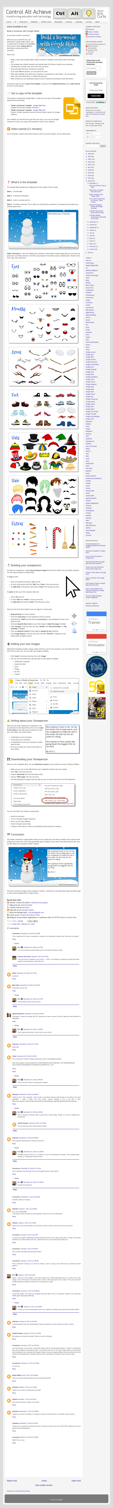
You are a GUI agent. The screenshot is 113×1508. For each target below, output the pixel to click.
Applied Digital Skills (92, 265)
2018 (89, 175)
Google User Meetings (93, 416)
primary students (91, 476)
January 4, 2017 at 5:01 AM (26, 1275)
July (91, 233)
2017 (89, 178)
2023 (89, 162)
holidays (88, 424)
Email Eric (91, 29)
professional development (94, 478)
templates (89, 508)
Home (9, 22)
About (97, 22)
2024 (89, 159)
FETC (87, 335)
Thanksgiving (90, 510)
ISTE (87, 436)
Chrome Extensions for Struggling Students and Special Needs (95, 545)
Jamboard (89, 439)
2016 (89, 181)
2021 (89, 167)
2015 (89, 252)
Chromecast (89, 297)
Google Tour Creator (92, 411)
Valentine (88, 518)
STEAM (88, 500)
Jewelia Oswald (23, 1123)
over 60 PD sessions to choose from (63, 917)
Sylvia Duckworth (18, 1014)
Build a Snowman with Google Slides (96, 195)
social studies (90, 495)
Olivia (14, 973)
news (87, 461)
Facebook (89, 332)
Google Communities (92, 364)
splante (14, 1399)
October (92, 225)
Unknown (15, 1044)
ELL (87, 325)
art (86, 268)
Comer (14, 1056)
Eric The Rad (90, 123)
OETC (88, 466)
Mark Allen (15, 985)
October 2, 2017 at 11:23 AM (28, 1387)
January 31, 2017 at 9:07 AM (30, 1345)
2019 (89, 173)
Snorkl (88, 493)
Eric (19, 947)
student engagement (92, 503)
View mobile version (43, 1485)
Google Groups (90, 382)
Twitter (26, 907)
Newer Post (12, 1481)
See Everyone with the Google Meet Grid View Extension (95, 562)
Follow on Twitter (93, 32)
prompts (88, 481)
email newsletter (26, 905)
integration (89, 431)
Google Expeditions (92, 377)
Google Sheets (90, 404)
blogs (87, 280)
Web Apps (89, 523)
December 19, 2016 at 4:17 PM (33, 947)
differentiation (90, 310)
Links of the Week (91, 446)
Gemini (88, 345)
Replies (16, 943)
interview (88, 434)
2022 (89, 164)
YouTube (88, 535)
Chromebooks (90, 295)
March (92, 244)
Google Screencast (92, 399)
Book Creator (90, 285)
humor (88, 426)
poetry (88, 473)
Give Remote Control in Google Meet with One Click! (95, 584)
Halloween (89, 421)
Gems (87, 347)
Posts (89, 133)
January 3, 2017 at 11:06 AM (30, 1261)
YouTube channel (27, 910)
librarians (88, 444)
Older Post (76, 1481)
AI (15, 22)
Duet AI (88, 317)
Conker (88, 305)
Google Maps (90, 389)
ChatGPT (89, 292)
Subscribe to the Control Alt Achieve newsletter (94, 62)
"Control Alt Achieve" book (30, 915)
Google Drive (90, 372)
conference (89, 302)
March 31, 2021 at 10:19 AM (29, 1437)
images (88, 429)
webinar (88, 528)
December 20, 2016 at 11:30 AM (33, 1152)
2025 (89, 156)
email (87, 327)
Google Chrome (91, 359)
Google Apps (90, 354)
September (93, 227)
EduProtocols (90, 322)
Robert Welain (17, 1375)
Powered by (96, 102)
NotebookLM (90, 463)
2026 (89, 154)
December (93, 183)
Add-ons (88, 260)
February (93, 246)
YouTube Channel (93, 34)
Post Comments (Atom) (22, 1491)
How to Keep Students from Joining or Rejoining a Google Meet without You (95, 590)
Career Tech (89, 288)
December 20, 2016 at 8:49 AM (28, 1094)
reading (88, 483)
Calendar (78, 22)
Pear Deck (89, 468)
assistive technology (92, 275)
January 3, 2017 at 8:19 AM (29, 1235)
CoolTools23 (89, 307)
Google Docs (90, 367)
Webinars (34, 22)
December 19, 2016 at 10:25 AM (30, 985)
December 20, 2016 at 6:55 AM (33, 1080)
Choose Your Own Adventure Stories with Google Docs (95, 568)
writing (32, 924)
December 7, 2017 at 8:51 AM (27, 1399)
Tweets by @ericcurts (92, 606)
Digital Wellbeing (91, 315)
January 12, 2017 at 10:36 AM (30, 1291)
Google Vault (90, 419)
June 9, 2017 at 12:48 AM (30, 1375)
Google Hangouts (91, 384)
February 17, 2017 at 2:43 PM (30, 1363)
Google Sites (90, 406)
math (87, 453)
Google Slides (16, 924)
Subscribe (96, 96)
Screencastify (90, 491)
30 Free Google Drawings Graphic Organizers (94, 596)
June (91, 235)
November (93, 222)
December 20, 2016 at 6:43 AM (26, 1056)
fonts (87, 340)
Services (69, 22)
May (91, 238)
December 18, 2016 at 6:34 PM (30, 933)
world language (90, 530)
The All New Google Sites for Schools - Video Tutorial (97, 200)
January (92, 249)
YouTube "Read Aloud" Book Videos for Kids (96, 211)
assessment (89, 273)
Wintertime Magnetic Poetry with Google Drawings (96, 206)
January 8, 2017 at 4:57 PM (39, 956)
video (87, 520)
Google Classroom (91, 362)
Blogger (60, 1499)
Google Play (89, 397)
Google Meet (90, 392)
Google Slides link (39, 105)
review (88, 486)
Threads (88, 513)
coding (88, 300)
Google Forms (90, 379)
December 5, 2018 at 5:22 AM (28, 1423)
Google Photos (90, 394)
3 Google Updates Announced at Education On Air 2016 (97, 217)
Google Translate (91, 414)
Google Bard (90, 357)
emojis (88, 330)
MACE (88, 448)
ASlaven (15, 1223)
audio (87, 278)
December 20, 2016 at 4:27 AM (28, 1044)
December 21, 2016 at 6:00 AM (30, 1197)
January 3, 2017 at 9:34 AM (29, 1249)
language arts (25, 924)
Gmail (87, 349)
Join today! (89, 54)
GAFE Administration (92, 342)
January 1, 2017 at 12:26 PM (28, 1209)
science (88, 488)
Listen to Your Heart (24, 956)
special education (91, 498)
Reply (14, 939)
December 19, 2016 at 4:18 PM (33, 1029)
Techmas (88, 505)
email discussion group (39, 902)
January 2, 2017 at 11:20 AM (27, 1223)
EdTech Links (46, 22)
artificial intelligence (92, 270)
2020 (89, 170)
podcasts (88, 471)
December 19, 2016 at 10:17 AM (27, 973)
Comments (91, 137)
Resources (23, 22)
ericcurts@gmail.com (36, 912)
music (87, 458)
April (91, 241)
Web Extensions (91, 525)
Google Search (90, 401)
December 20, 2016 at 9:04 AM (33, 1112)
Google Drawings (91, 369)
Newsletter (58, 22)
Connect (89, 22)
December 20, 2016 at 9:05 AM (28, 1138)
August (92, 230)
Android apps (90, 263)
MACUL (88, 451)
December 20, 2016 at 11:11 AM (31, 1168)
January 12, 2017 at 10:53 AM (33, 1307)
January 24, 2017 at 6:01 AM (28, 1321)
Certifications (90, 290)
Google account (90, 352)
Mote (87, 456)
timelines (88, 515)
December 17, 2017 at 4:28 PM (28, 1411)
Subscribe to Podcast (94, 36)
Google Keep (90, 387)
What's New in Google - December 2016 (96, 191)
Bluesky (88, 283)
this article (30, 1378)
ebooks (88, 320)
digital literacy (90, 312)
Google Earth (90, 374)
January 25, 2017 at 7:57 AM (37, 1123)
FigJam (88, 337)
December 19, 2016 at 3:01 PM (34, 1014)
